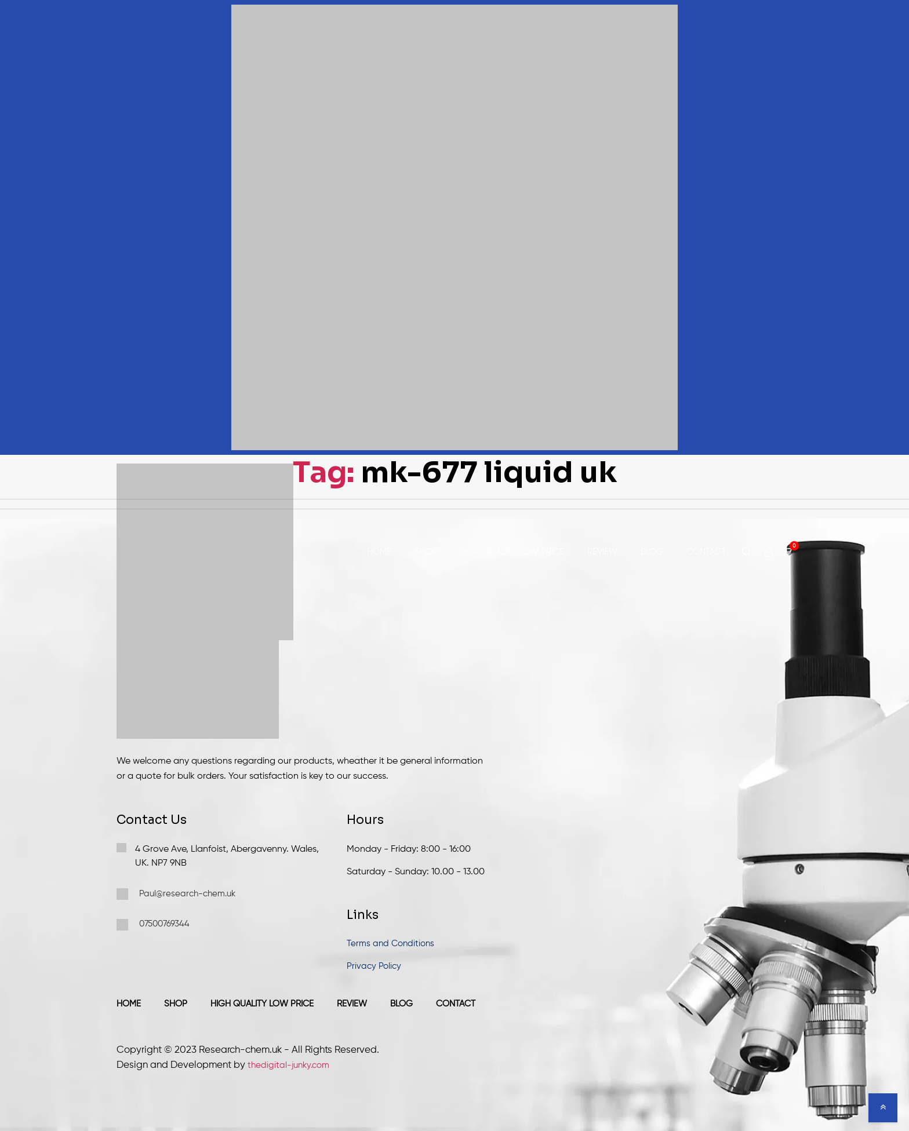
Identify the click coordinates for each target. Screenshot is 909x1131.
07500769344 (153, 925)
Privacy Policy (374, 966)
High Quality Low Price (512, 552)
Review (602, 552)
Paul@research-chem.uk (176, 894)
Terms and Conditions (390, 943)
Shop (426, 552)
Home (379, 552)
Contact (706, 552)
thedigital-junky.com (288, 1065)
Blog (652, 552)
